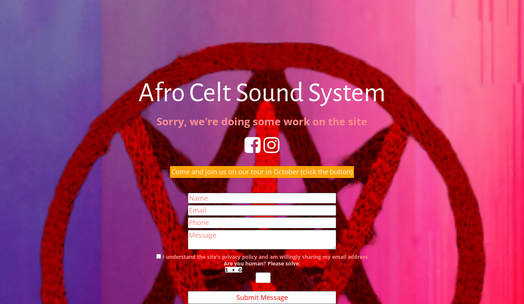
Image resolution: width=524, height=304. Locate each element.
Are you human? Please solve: (262, 271)
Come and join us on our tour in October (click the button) (262, 171)
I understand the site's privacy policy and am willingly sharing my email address (265, 257)
